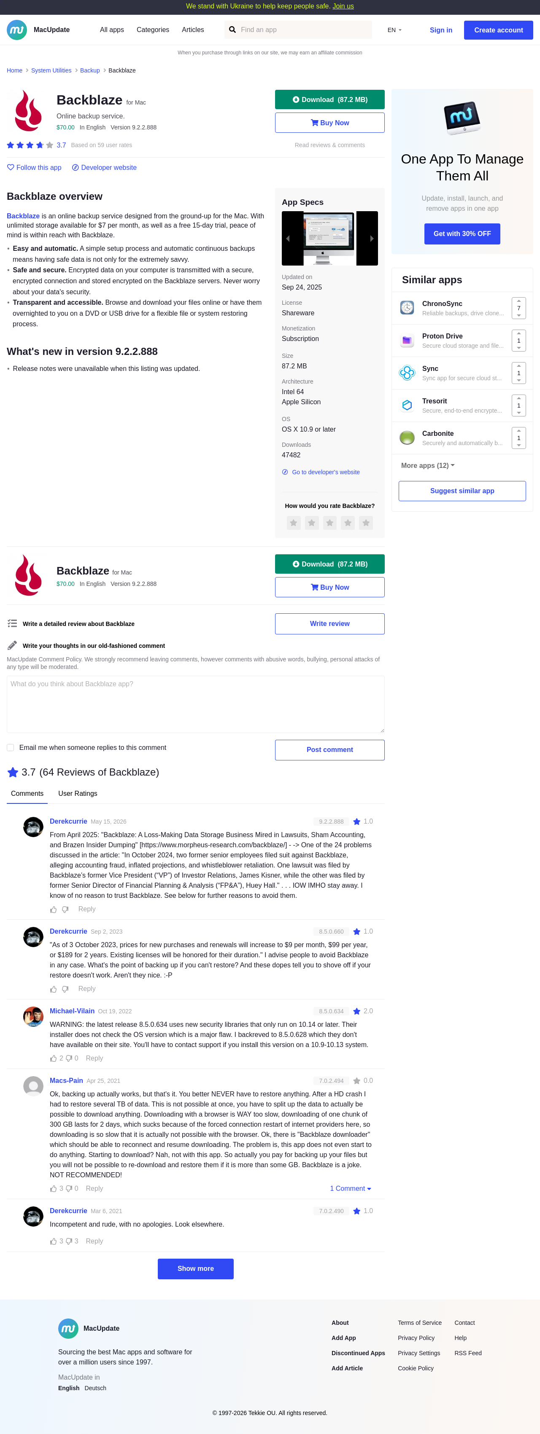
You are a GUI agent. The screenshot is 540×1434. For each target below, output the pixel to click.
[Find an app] (232, 29)
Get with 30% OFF (462, 233)
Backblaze (23, 216)
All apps (112, 29)
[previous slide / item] (288, 238)
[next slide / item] (372, 238)
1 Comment (351, 1188)
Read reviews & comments (330, 145)
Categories (153, 29)
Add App (344, 1338)
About (340, 1323)
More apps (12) (425, 465)
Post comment (330, 749)
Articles (193, 29)
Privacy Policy (416, 1338)
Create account (498, 30)
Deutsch (95, 1388)
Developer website (104, 167)
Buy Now (329, 122)
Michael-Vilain (72, 1011)
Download (329, 99)
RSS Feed (468, 1353)
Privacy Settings (419, 1353)
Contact (464, 1323)
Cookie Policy (416, 1368)
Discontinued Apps (358, 1353)
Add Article (347, 1368)
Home (14, 70)
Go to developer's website (321, 472)
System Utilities (51, 70)
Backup (90, 70)
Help (460, 1338)
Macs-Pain (66, 1080)
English (69, 1388)
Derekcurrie (68, 821)
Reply (87, 909)
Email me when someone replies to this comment (93, 747)
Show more (196, 1268)
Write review (330, 623)
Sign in (441, 30)
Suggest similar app (462, 490)
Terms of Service (420, 1323)
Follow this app (34, 167)
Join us (343, 6)
